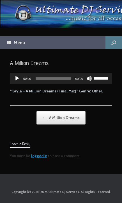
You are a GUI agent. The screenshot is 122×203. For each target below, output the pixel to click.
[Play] (17, 78)
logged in (39, 156)
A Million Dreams (61, 118)
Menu (16, 42)
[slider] (53, 78)
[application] (61, 78)
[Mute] (89, 78)
